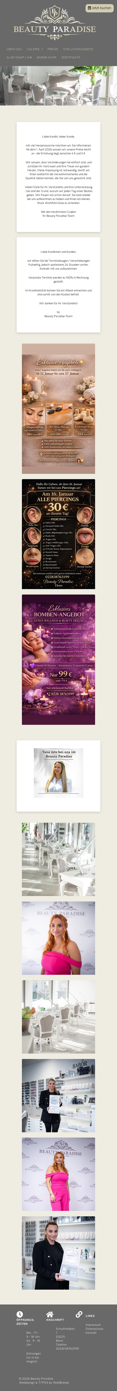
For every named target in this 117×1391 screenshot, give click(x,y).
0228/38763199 (67, 1349)
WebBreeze (61, 1383)
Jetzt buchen (99, 8)
